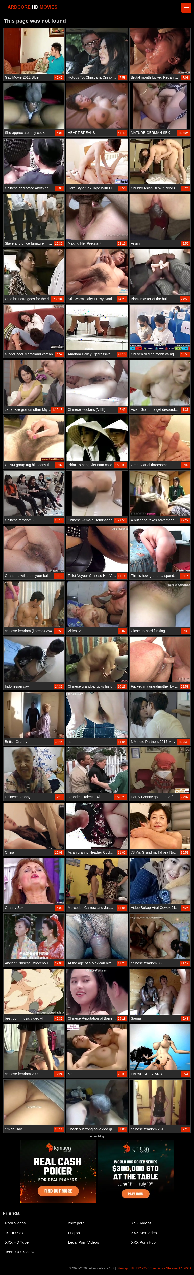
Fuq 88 (74, 1233)
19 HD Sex (14, 1233)
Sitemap (122, 1268)
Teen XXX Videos (19, 1252)
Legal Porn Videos (83, 1242)
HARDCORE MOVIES (30, 7)
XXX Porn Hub (143, 1242)
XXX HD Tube (17, 1242)
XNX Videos (141, 1223)
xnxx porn (76, 1223)
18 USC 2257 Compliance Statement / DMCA (160, 1268)
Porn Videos (15, 1223)
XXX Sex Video (144, 1233)
